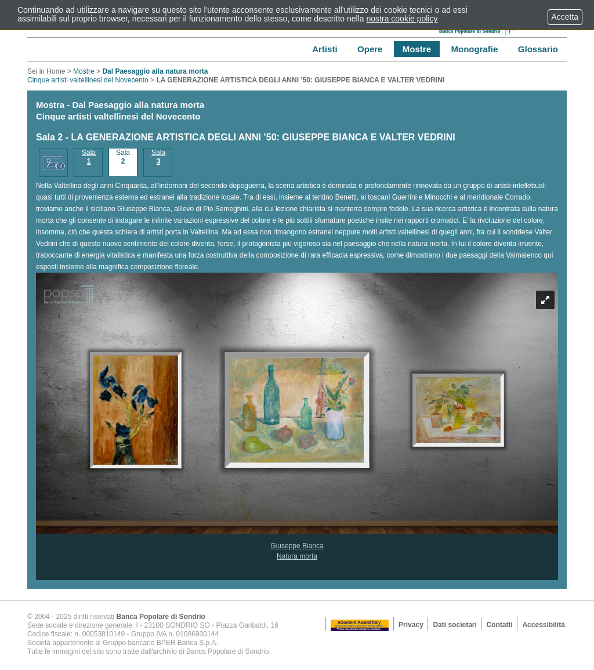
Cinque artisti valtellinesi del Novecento (117, 75)
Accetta (565, 16)
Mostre (84, 71)
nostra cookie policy (402, 18)
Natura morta (297, 556)
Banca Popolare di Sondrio (161, 617)
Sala (89, 157)
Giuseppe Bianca (296, 546)
